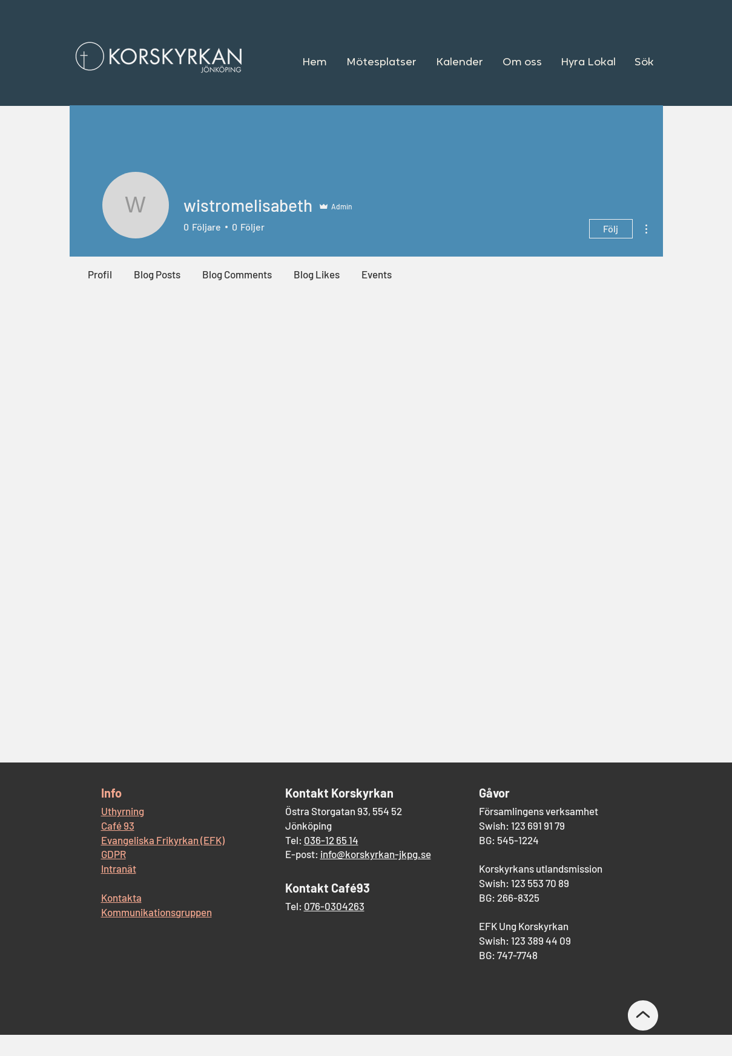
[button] (381, 63)
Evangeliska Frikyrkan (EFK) (163, 840)
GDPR (113, 854)
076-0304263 (334, 906)
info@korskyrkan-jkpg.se (375, 854)
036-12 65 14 (331, 840)
